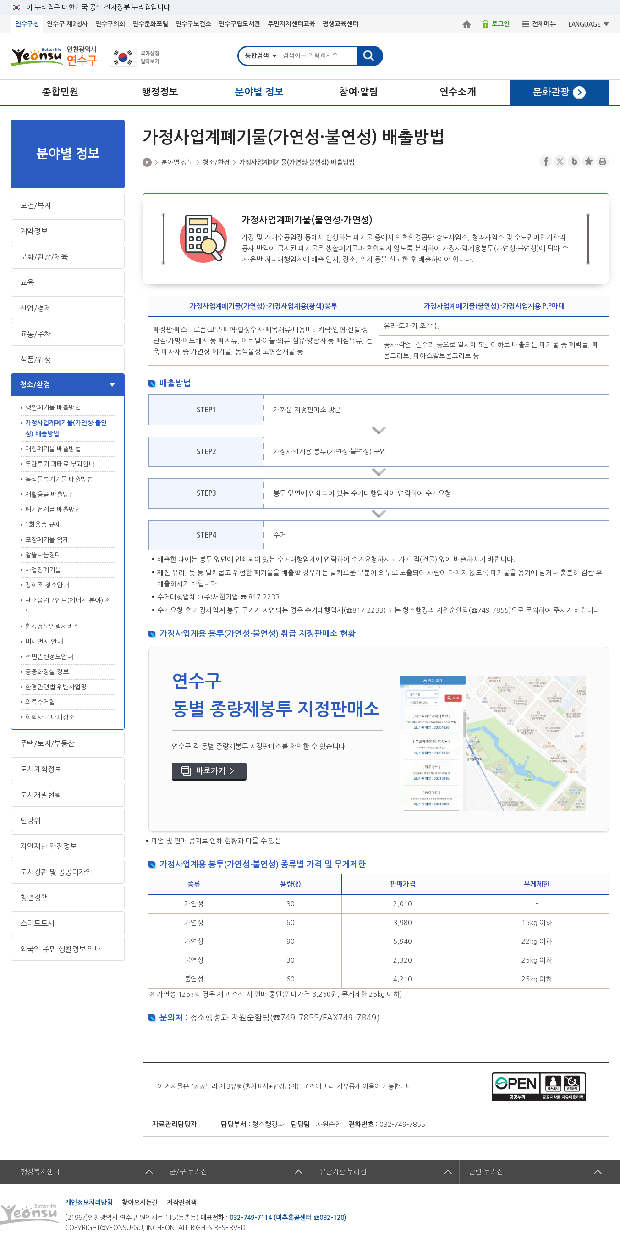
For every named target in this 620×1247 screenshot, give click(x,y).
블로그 (574, 161)
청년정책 (34, 897)
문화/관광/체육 (44, 256)
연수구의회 (110, 24)
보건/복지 (35, 205)
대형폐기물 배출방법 (53, 449)
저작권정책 (182, 1202)
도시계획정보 (40, 769)
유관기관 (342, 1171)
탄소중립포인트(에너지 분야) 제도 (68, 606)
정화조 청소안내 (47, 585)
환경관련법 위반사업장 (56, 687)
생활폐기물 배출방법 (53, 408)
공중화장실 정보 (47, 672)
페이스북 (545, 161)
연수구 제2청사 (67, 24)
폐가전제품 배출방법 (53, 509)
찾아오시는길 (140, 1202)
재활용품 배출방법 (50, 494)
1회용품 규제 (42, 524)
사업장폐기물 (43, 570)
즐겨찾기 (588, 161)
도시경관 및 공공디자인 (56, 872)
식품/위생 (35, 359)
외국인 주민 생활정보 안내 (60, 949)
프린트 (602, 161)
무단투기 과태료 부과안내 (59, 464)
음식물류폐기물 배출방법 (59, 479)
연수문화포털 (150, 24)
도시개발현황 (40, 794)
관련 (486, 1171)
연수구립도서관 (239, 24)
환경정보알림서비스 (52, 626)
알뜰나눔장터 (43, 555)
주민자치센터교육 (291, 24)
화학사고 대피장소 (50, 717)
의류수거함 (40, 702)
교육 (27, 282)
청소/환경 (35, 384)
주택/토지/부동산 (47, 743)
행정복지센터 (40, 1171)
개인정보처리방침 (89, 1202)
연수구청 (27, 24)
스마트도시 (37, 923)
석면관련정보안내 (49, 657)
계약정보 (34, 231)
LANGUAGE (585, 25)
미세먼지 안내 (44, 641)
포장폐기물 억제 (47, 540)
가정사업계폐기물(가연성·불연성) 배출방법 (66, 428)
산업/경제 (35, 308)
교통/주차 (35, 334)
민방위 (30, 820)
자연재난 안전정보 (48, 846)
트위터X (560, 161)
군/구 (188, 1171)
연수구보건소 (193, 24)
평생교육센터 (340, 24)
